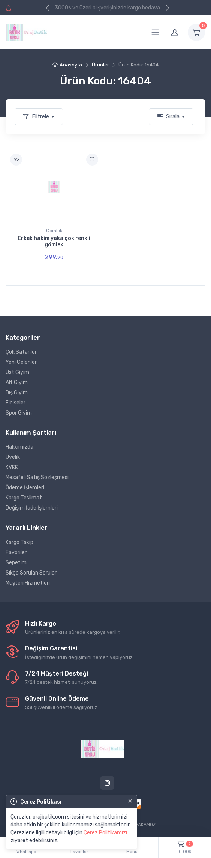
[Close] (130, 800)
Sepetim (16, 562)
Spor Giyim (19, 413)
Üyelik (13, 457)
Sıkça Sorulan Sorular (31, 573)
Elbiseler (15, 403)
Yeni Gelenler (21, 362)
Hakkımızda (19, 447)
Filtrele (36, 116)
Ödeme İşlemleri (25, 487)
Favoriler (16, 552)
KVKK (12, 467)
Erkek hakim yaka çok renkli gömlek (54, 241)
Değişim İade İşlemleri (32, 508)
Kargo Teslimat (24, 498)
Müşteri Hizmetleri (28, 583)
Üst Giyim (17, 372)
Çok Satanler (21, 352)
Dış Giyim (17, 392)
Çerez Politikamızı (105, 832)
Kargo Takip (19, 542)
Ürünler (100, 65)
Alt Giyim (17, 382)
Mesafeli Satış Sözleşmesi (37, 477)
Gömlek (54, 230)
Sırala (168, 116)
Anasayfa (67, 65)
